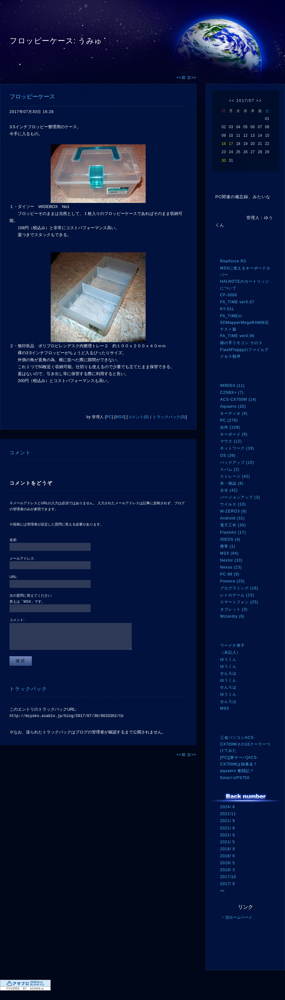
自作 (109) (230, 427)
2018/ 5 (227, 863)
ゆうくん (228, 659)
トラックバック (28, 688)
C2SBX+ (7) (232, 392)
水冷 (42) (229, 490)
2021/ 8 (227, 828)
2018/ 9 (227, 849)
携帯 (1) (227, 546)
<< (232, 100)
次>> (191, 77)
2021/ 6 (227, 835)
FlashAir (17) (233, 532)
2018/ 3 (227, 870)
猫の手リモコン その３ (241, 343)
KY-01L (227, 309)
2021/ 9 (227, 821)
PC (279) (229, 420)
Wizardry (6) (232, 616)
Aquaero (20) (233, 406)
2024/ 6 (227, 807)
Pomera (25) (232, 581)
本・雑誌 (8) (232, 483)
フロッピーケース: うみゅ (56, 40)
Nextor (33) (231, 560)
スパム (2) (229, 469)
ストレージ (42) (235, 476)
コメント (20, 452)
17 (231, 144)
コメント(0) (138, 417)
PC (109, 417)
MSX (120, 417)
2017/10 (228, 877)
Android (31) (232, 518)
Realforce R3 (233, 261)
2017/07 (245, 100)
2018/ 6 (227, 856)
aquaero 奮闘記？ (237, 771)
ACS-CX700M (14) (238, 399)
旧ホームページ (238, 917)
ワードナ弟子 (232, 645)
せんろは (228, 673)
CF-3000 (228, 295)
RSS (229, 945)
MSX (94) (229, 553)
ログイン (231, 958)
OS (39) (228, 455)
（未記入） (230, 652)
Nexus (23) (231, 567)
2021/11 (228, 814)
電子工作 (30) (233, 525)
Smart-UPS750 (235, 778)
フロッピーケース (32, 96)
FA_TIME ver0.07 (237, 302)
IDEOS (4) (230, 539)
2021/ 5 (227, 842)
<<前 (182, 77)
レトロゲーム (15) (237, 595)
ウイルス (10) (233, 504)
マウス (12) (231, 441)
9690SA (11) (232, 385)
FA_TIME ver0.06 (237, 336)
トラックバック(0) (169, 417)
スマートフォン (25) (239, 602)
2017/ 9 (227, 884)
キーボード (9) (234, 434)
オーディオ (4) (234, 413)
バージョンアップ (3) (240, 497)
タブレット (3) (234, 609)
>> (259, 100)
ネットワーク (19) (237, 448)
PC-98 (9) (229, 574)
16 (224, 144)
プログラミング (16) (239, 588)
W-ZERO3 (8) (233, 511)
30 (224, 160)
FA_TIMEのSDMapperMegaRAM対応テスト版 (244, 322)
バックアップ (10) (237, 462)
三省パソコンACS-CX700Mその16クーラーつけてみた (245, 744)
